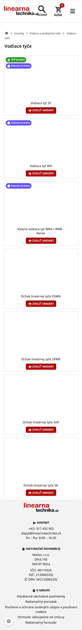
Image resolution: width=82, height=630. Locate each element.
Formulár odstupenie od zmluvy (41, 617)
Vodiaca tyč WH (41, 166)
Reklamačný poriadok (41, 601)
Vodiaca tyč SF (41, 103)
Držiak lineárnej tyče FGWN (41, 296)
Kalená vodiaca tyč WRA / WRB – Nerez (40, 231)
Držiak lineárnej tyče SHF (41, 422)
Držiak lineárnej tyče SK (41, 485)
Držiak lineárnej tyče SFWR (40, 359)
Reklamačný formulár (41, 622)
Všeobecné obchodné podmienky (41, 596)
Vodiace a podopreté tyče (45, 33)
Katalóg (19, 33)
